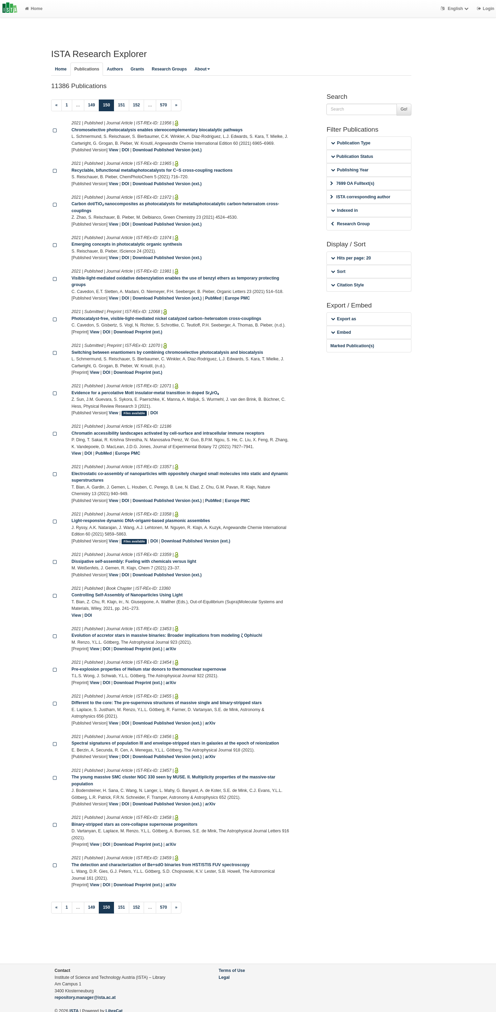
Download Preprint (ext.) (138, 332)
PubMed (213, 298)
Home (33, 8)
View (113, 150)
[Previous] (56, 105)
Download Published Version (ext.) (167, 150)
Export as (343, 318)
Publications (86, 69)
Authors (115, 69)
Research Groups (169, 69)
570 (163, 105)
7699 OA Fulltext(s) (352, 183)
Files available (134, 413)
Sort (338, 271)
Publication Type (350, 143)
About (202, 69)
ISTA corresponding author (360, 197)
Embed (341, 332)
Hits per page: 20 (351, 258)
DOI (125, 150)
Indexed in (344, 210)
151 (121, 105)
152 (136, 105)
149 (91, 105)
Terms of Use (232, 970)
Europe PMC (237, 298)
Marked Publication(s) (352, 345)
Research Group (350, 223)
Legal (224, 977)
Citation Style (347, 285)
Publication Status (352, 156)
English (455, 8)
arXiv (171, 648)
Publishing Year (349, 170)
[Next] (176, 105)
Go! (404, 109)
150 (108, 104)
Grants (137, 69)
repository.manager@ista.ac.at (85, 997)
